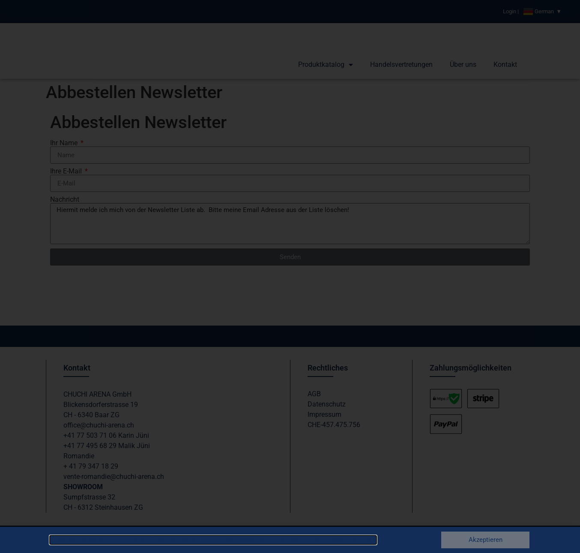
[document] (290, 276)
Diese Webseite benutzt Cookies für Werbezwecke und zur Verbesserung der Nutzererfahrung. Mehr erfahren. (213, 540)
